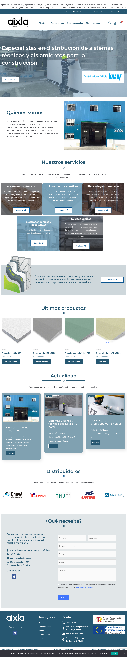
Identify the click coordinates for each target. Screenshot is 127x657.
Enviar (63, 598)
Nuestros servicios (75, 23)
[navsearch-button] (109, 23)
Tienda (43, 23)
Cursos (49, 396)
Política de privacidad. (85, 588)
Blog (88, 23)
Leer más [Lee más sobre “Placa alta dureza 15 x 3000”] (103, 362)
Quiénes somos (57, 23)
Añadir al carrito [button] (11, 362)
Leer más (11, 454)
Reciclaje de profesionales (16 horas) (106, 422)
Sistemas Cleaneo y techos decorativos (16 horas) (62, 424)
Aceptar (114, 653)
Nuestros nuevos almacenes (17, 429)
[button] (3, 496)
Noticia (7, 396)
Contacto (97, 23)
